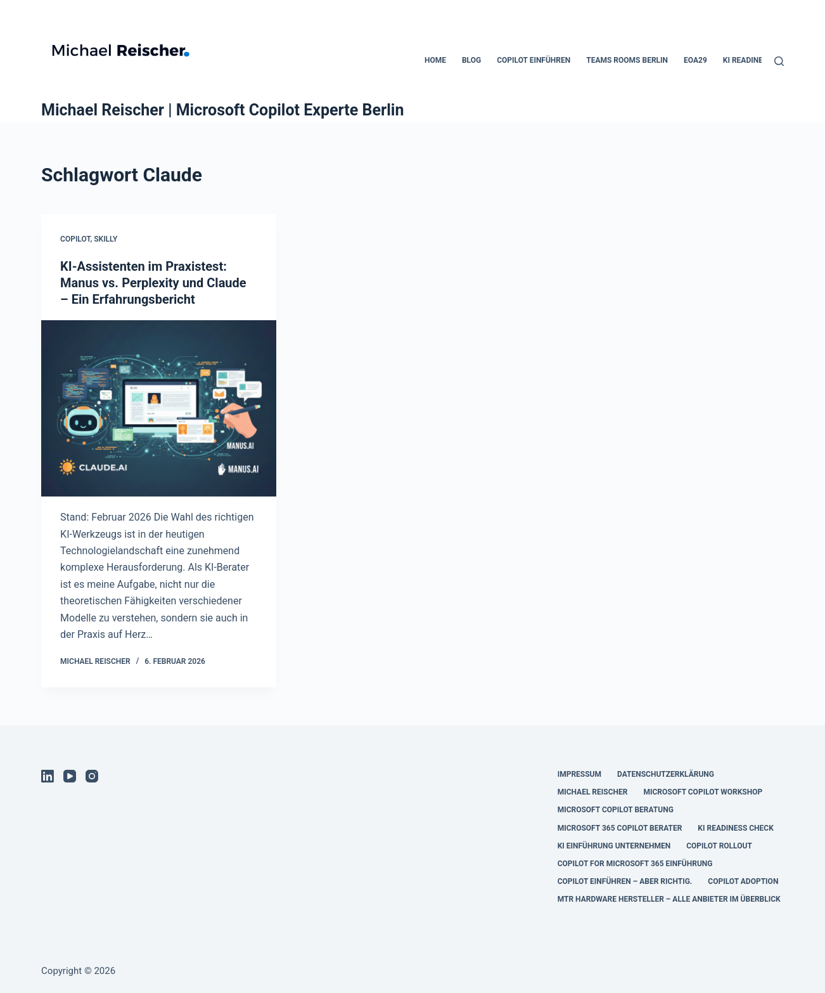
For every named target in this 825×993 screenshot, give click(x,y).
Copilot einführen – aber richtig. (625, 881)
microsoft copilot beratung (616, 809)
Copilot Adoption (743, 881)
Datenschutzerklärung (665, 774)
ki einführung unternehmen (614, 845)
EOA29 (695, 60)
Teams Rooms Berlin (627, 60)
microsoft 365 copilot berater (620, 828)
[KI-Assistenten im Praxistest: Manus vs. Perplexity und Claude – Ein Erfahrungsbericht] (158, 408)
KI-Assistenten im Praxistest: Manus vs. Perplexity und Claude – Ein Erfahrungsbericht (153, 283)
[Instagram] (92, 776)
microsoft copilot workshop (702, 792)
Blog (471, 60)
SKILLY (105, 239)
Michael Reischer (593, 792)
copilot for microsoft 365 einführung (635, 863)
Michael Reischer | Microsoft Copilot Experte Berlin (222, 110)
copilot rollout (719, 845)
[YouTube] (69, 776)
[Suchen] (779, 61)
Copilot (75, 239)
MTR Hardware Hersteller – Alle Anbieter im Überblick (669, 899)
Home (435, 60)
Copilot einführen (533, 60)
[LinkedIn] (47, 776)
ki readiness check (735, 828)
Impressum (579, 774)
